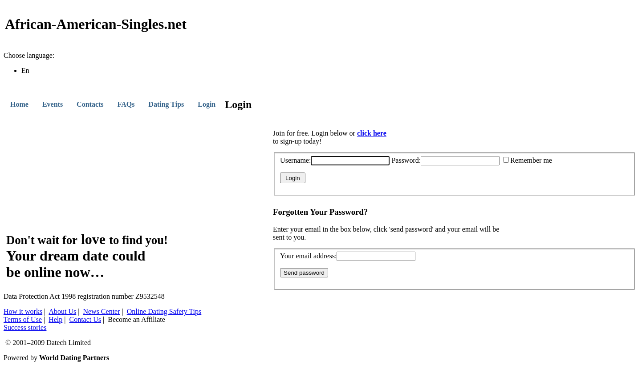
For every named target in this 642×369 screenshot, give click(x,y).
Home (19, 104)
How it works (23, 311)
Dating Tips (166, 104)
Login (206, 104)
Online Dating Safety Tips (164, 311)
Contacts (90, 104)
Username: (335, 160)
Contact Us (85, 319)
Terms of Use (23, 319)
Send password (304, 272)
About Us (62, 311)
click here (371, 133)
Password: (445, 160)
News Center (101, 311)
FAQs (126, 104)
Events (52, 104)
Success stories (25, 327)
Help (55, 319)
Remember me (527, 160)
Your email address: (347, 256)
